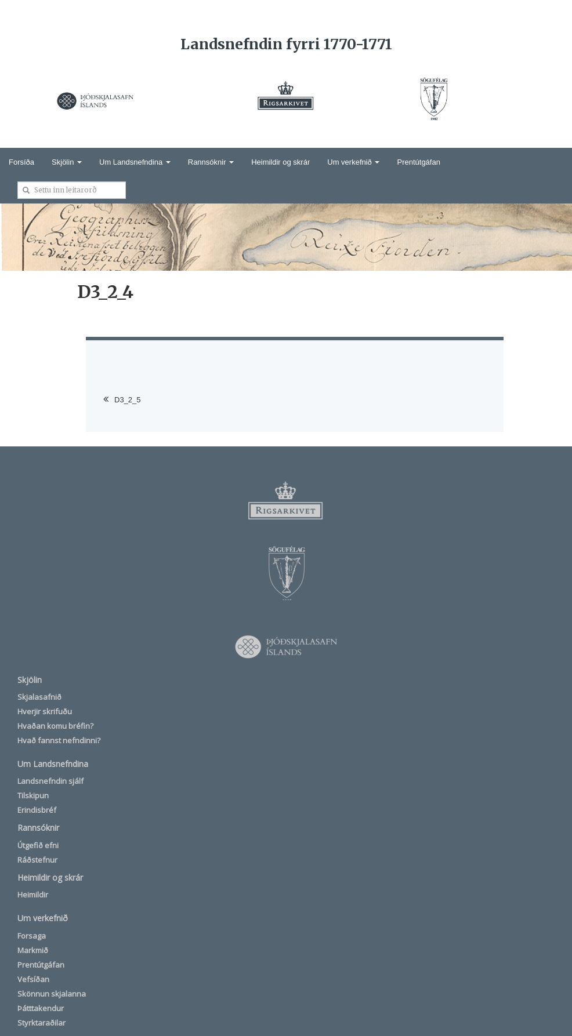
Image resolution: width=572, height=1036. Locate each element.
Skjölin (67, 162)
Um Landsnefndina (135, 162)
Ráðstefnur (37, 860)
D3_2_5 (127, 399)
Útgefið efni (38, 845)
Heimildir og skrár (280, 162)
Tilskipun (33, 795)
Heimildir (32, 894)
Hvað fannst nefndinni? (58, 740)
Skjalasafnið (39, 697)
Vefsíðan (33, 979)
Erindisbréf (36, 810)
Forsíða (21, 162)
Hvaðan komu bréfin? (55, 726)
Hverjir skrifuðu (44, 711)
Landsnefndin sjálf (50, 781)
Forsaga (31, 935)
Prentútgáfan (418, 162)
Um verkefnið (353, 162)
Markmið (32, 950)
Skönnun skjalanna (51, 993)
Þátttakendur (40, 1008)
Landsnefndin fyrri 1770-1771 (286, 44)
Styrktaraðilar (41, 1022)
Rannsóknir (211, 162)
